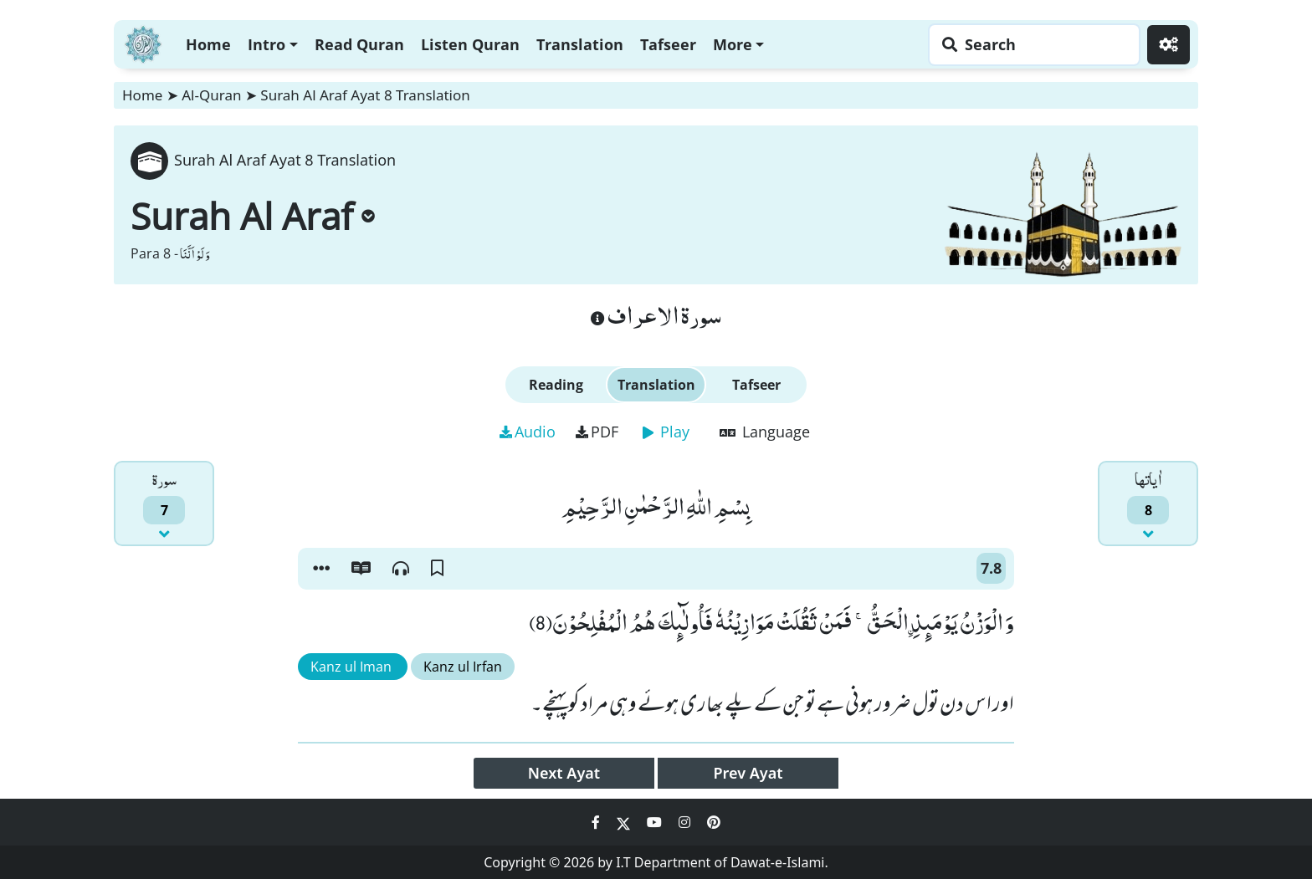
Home (208, 44)
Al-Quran (211, 95)
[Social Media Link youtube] (656, 822)
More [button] (732, 44)
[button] (321, 569)
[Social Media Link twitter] (625, 822)
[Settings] (1168, 44)
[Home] (143, 42)
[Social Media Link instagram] (686, 822)
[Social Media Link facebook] (597, 822)
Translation (579, 44)
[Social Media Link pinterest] (713, 822)
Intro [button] (266, 44)
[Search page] (1030, 44)
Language (765, 432)
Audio (528, 432)
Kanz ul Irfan (462, 666)
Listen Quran (470, 44)
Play (666, 432)
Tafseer (668, 44)
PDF (597, 432)
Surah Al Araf (253, 216)
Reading (556, 385)
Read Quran (359, 44)
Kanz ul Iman (352, 666)
